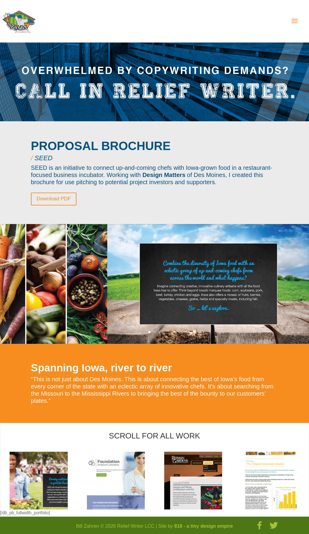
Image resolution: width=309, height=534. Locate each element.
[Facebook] (260, 525)
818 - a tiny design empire (203, 526)
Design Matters (163, 175)
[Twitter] (274, 525)
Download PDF (54, 199)
